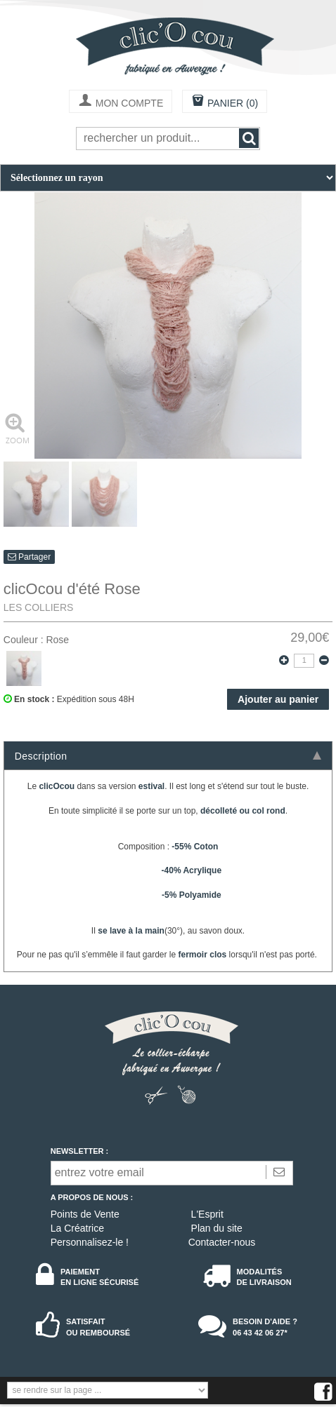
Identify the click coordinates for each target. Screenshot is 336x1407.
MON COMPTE (120, 102)
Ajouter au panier (278, 699)
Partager (29, 557)
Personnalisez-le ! (90, 1242)
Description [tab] (168, 756)
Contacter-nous (222, 1242)
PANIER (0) (224, 102)
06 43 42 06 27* (260, 1332)
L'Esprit (207, 1214)
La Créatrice (77, 1228)
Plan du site (217, 1228)
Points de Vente (85, 1214)
